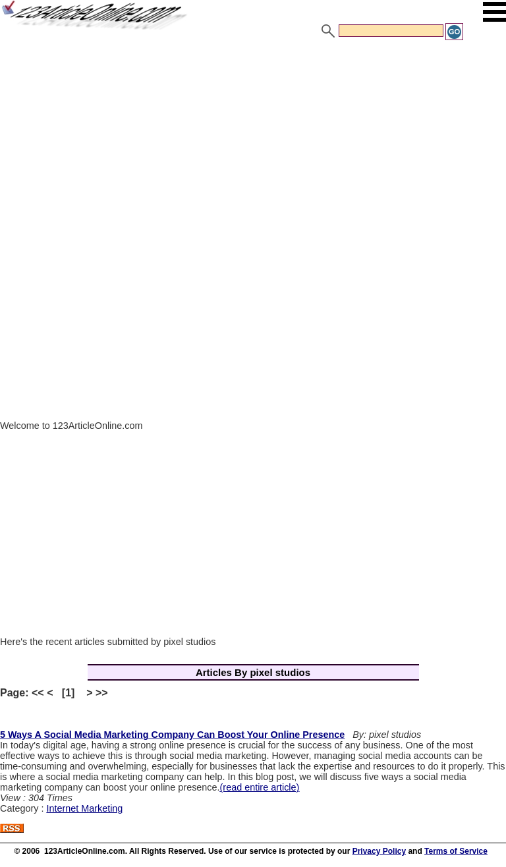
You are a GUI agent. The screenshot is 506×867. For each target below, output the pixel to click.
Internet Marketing (84, 808)
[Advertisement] (253, 140)
